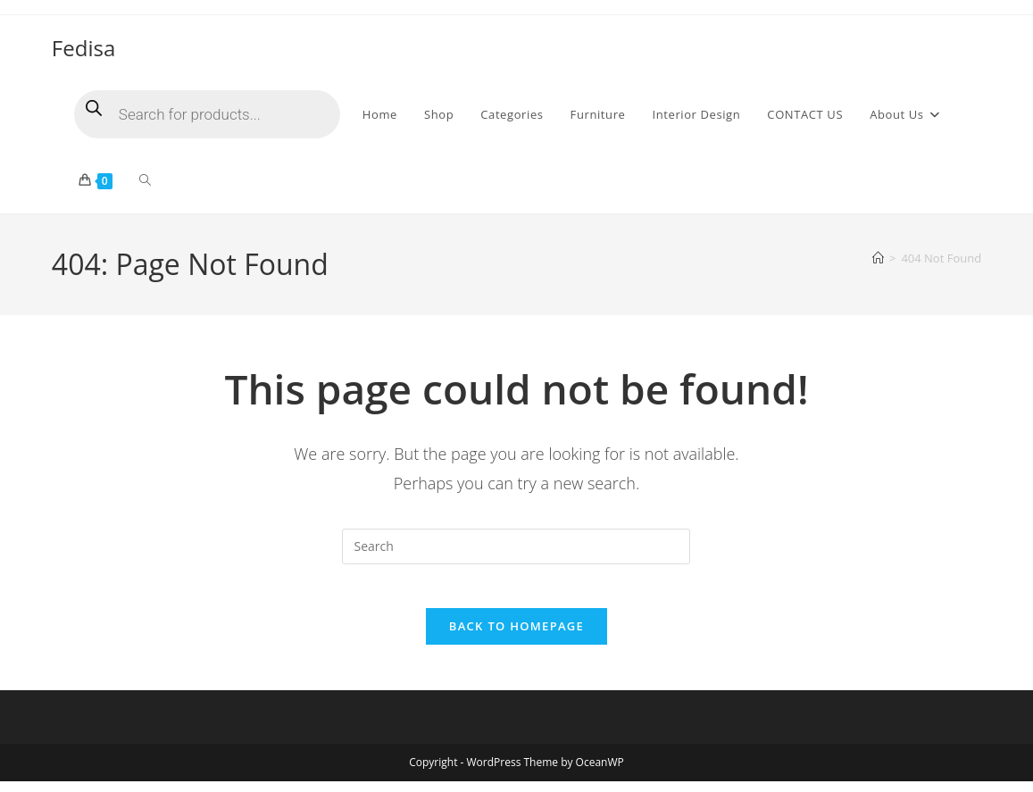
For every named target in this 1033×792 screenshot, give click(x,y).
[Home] (878, 258)
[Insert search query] (516, 546)
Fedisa (83, 48)
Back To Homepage (516, 637)
